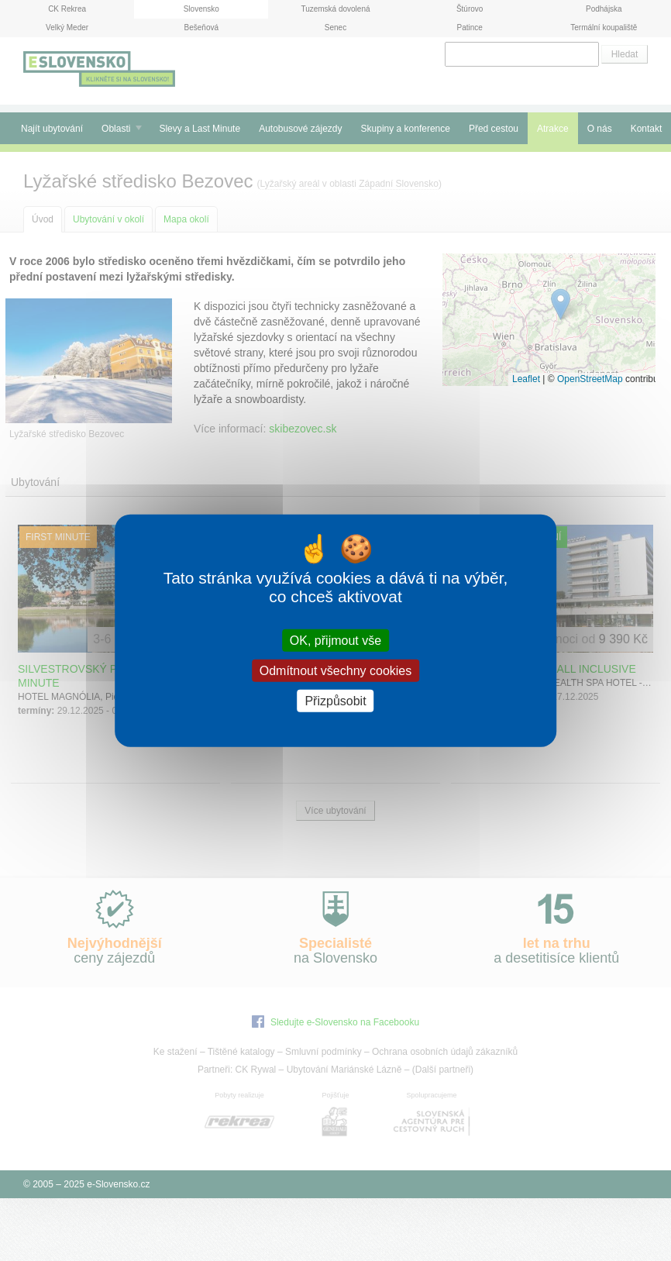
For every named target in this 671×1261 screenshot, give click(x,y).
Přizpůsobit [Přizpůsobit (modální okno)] (335, 701)
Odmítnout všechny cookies (336, 670)
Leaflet (526, 379)
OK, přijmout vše (335, 639)
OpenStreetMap (590, 379)
